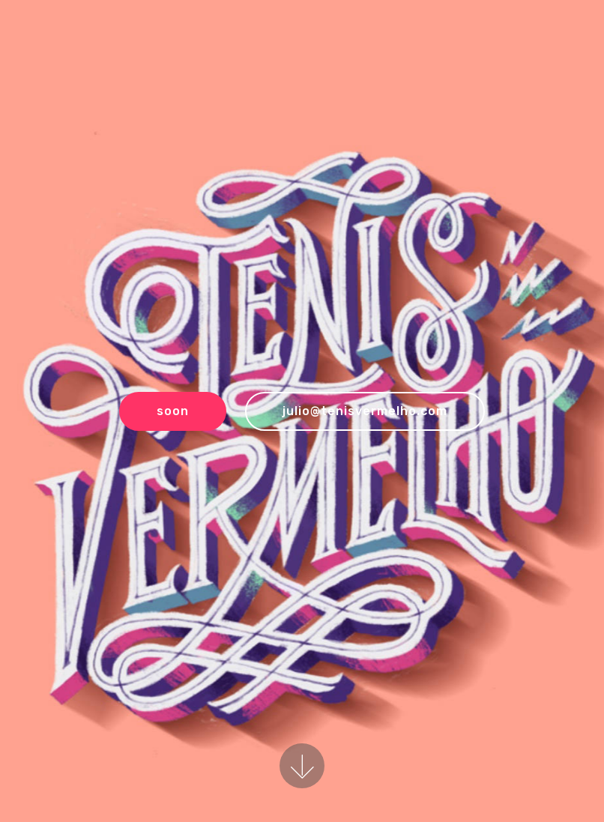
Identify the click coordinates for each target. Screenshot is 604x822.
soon (173, 411)
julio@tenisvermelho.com (365, 411)
